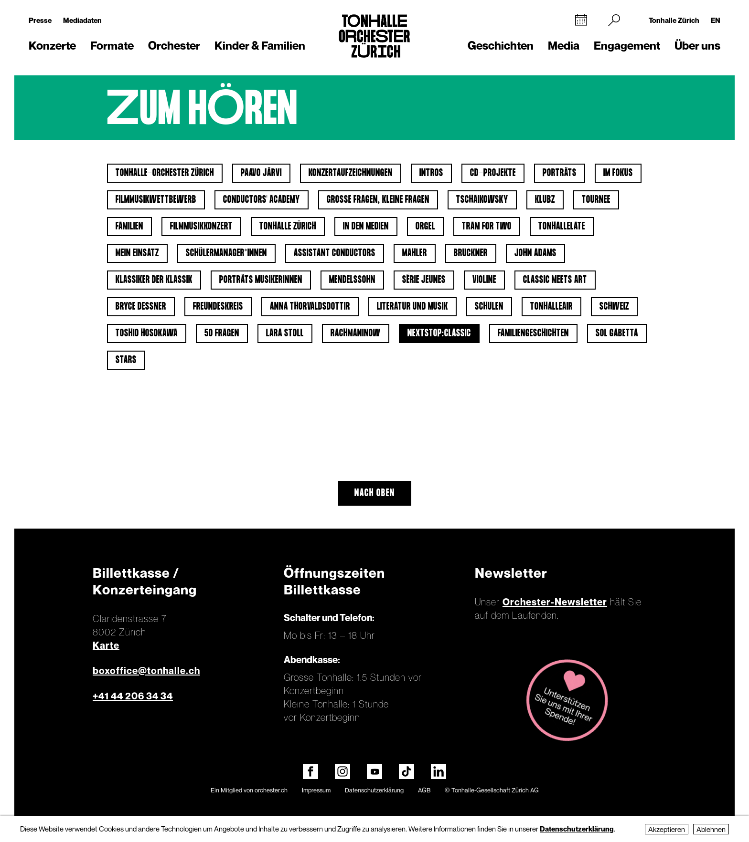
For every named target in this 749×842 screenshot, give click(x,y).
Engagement (627, 45)
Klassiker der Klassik (154, 280)
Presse (40, 20)
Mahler (414, 253)
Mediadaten (82, 20)
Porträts (560, 173)
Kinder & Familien (259, 45)
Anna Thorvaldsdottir (310, 306)
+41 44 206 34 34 (133, 696)
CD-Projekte (493, 173)
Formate (112, 45)
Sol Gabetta (617, 333)
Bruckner (471, 253)
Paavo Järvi (261, 173)
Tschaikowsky (482, 200)
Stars (126, 360)
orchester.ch (271, 790)
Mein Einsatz (137, 253)
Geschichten (501, 45)
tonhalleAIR (551, 306)
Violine (484, 280)
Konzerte (52, 45)
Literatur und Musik (412, 306)
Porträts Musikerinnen (260, 280)
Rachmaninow (356, 333)
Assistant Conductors (334, 253)
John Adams (535, 253)
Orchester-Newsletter (555, 602)
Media (563, 45)
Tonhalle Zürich (674, 20)
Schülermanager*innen (226, 253)
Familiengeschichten (533, 333)
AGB (424, 790)
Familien (129, 226)
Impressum (316, 790)
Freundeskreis (218, 306)
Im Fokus (618, 173)
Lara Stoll (285, 333)
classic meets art (555, 280)
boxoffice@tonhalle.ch (146, 670)
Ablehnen (711, 829)
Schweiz (614, 306)
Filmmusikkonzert (201, 226)
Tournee (596, 200)
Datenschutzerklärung (374, 790)
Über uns (697, 45)
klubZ (545, 200)
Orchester (174, 45)
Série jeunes (424, 280)
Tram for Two (487, 226)
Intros (431, 173)
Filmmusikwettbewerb (156, 200)
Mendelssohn (352, 280)
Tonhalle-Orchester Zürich (165, 173)
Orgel (425, 226)
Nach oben (374, 493)
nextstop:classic (439, 333)
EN (715, 20)
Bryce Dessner (141, 306)
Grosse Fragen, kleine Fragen (378, 200)
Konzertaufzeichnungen (351, 173)
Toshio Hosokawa (147, 333)
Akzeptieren (666, 829)
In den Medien (366, 226)
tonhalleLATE (561, 226)
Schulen (489, 306)
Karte (106, 645)
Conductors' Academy (261, 200)
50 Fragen (221, 333)
